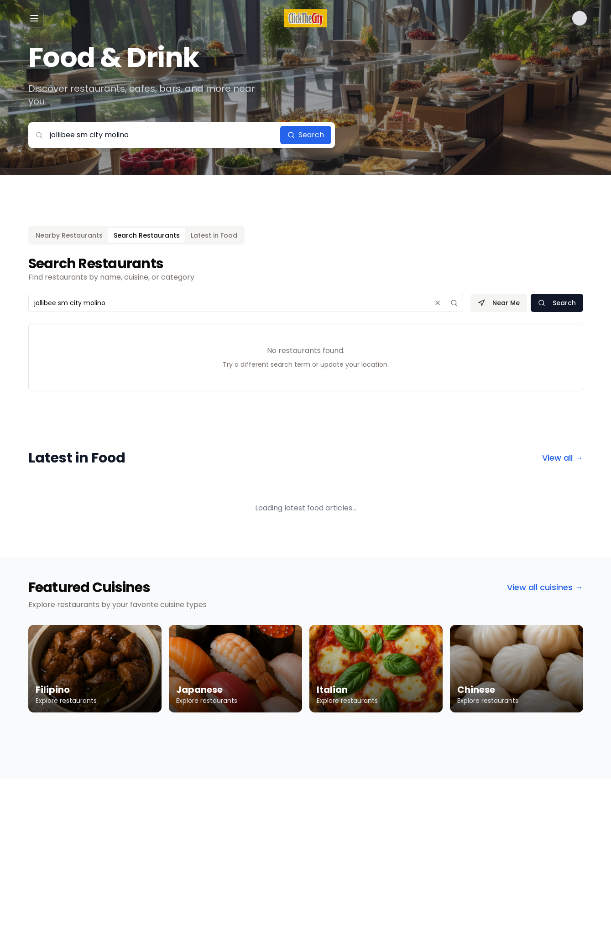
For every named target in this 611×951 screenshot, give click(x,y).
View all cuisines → (545, 587)
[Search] (454, 303)
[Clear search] (437, 303)
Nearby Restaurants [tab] (69, 235)
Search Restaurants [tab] (147, 235)
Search (305, 135)
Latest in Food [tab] (214, 235)
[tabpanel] (305, 323)
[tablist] (136, 235)
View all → (562, 457)
